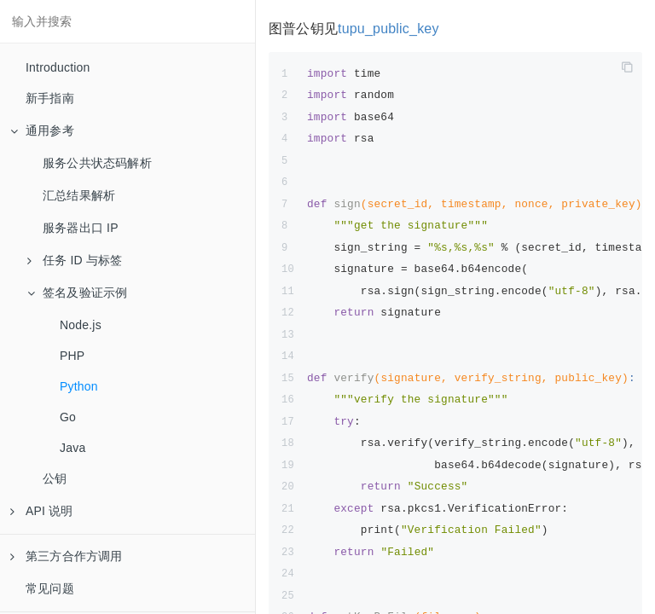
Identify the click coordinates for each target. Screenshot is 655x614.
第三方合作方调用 (66, 556)
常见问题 (50, 588)
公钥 (55, 478)
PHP (72, 355)
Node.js (80, 325)
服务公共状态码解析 (97, 163)
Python (79, 386)
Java (72, 448)
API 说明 (41, 511)
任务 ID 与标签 (75, 260)
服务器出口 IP (81, 228)
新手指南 (50, 98)
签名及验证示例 (77, 292)
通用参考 (42, 130)
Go (68, 417)
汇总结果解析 (79, 195)
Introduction (58, 67)
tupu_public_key (388, 28)
